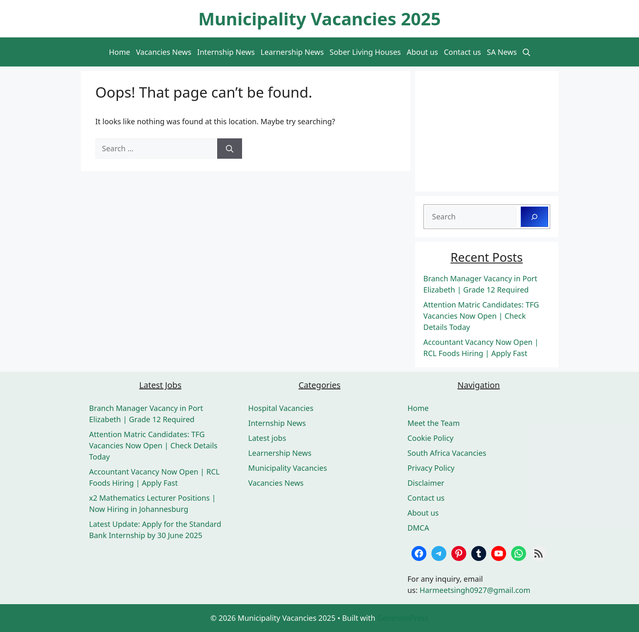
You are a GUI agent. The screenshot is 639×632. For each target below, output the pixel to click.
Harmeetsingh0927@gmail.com (474, 590)
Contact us (462, 52)
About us (422, 52)
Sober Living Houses (365, 52)
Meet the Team (433, 423)
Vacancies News (163, 52)
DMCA (418, 528)
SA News (502, 52)
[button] (526, 51)
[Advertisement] (487, 131)
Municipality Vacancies (287, 468)
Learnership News (292, 52)
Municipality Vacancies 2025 (319, 18)
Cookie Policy (430, 438)
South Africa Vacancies (446, 453)
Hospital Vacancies (280, 408)
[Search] (229, 148)
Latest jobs (267, 438)
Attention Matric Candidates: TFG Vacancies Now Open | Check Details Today (481, 316)
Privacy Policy (431, 468)
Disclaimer (425, 483)
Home (119, 52)
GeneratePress (402, 618)
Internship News (226, 52)
